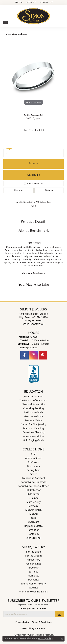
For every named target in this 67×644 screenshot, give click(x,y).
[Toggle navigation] (5, 22)
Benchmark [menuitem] (33, 466)
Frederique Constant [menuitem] (33, 478)
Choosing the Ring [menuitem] (33, 408)
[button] (18, 2)
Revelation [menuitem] (33, 529)
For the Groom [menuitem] (33, 555)
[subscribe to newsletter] (59, 614)
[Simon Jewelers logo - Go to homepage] (33, 15)
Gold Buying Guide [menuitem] (33, 440)
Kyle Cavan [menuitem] (33, 494)
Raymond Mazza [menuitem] (33, 525)
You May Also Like (33, 284)
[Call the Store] (33, 320)
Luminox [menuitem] (33, 498)
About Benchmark (33, 230)
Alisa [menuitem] (33, 454)
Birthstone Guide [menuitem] (33, 412)
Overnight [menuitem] (33, 521)
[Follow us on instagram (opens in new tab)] (33, 355)
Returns (49, 190)
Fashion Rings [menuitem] (33, 563)
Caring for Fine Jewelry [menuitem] (33, 424)
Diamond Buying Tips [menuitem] (33, 404)
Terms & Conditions (41, 622)
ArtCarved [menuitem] (33, 462)
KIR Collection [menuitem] (33, 490)
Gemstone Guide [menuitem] (33, 416)
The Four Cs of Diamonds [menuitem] (34, 400)
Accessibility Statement (33, 628)
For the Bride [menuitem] (33, 551)
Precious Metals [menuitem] (33, 420)
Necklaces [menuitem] (33, 575)
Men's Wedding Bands (16, 34)
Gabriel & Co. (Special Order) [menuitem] (33, 486)
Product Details (33, 221)
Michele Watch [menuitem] (33, 509)
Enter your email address (33, 608)
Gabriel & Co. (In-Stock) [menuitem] (33, 482)
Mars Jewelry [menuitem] (33, 501)
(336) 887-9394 (33, 118)
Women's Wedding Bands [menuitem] (33, 591)
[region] (33, 76)
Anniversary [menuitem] (33, 559)
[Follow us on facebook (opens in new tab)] (24, 355)
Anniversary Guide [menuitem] (33, 436)
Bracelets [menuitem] (33, 567)
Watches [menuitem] (33, 587)
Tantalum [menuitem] (33, 533)
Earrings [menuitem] (33, 571)
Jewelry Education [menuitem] (33, 396)
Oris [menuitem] (33, 517)
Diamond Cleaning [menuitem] (33, 428)
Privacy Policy (22, 622)
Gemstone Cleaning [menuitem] (33, 432)
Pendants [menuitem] (33, 579)
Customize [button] (33, 175)
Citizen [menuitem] (33, 474)
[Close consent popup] (62, 639)
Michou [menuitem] (33, 513)
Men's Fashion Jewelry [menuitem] (33, 583)
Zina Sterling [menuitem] (33, 537)
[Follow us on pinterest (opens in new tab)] (43, 355)
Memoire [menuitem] (33, 505)
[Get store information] (33, 324)
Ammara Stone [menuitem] (33, 458)
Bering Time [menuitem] (33, 470)
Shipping (18, 190)
